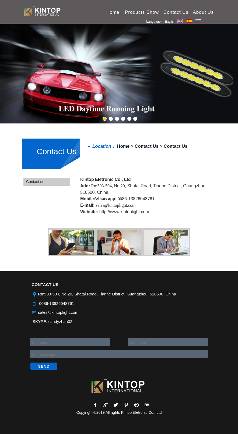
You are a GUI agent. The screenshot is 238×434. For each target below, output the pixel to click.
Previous (38, 64)
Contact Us (56, 151)
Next (199, 64)
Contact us (35, 182)
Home (123, 146)
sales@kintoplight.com (58, 312)
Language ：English (160, 22)
